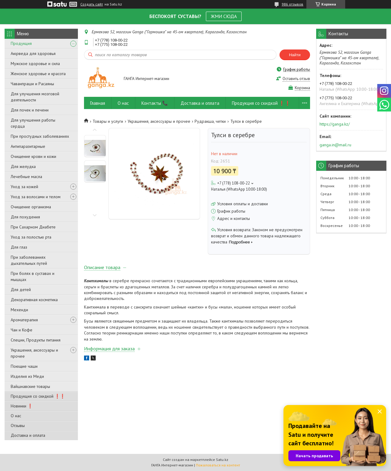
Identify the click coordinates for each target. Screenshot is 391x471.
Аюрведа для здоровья (33, 53)
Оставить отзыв (296, 78)
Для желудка (23, 166)
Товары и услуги (108, 121)
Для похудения (25, 217)
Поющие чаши (24, 366)
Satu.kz (222, 459)
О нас (16, 415)
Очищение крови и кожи (33, 156)
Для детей (21, 289)
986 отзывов (292, 4)
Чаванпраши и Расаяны (32, 83)
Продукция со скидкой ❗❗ (38, 396)
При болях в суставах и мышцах (32, 276)
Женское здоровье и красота (38, 73)
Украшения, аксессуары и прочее (34, 353)
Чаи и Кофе (21, 330)
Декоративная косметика (34, 299)
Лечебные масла (26, 176)
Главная (97, 103)
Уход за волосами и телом (35, 196)
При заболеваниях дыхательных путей (29, 260)
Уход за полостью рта (31, 237)
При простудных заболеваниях (40, 136)
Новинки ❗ (22, 406)
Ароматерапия (24, 320)
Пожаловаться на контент (218, 465)
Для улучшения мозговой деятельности (35, 97)
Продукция (21, 43)
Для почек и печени (30, 110)
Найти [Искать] (295, 55)
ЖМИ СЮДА (224, 16)
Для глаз (19, 247)
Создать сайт (91, 4)
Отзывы (18, 425)
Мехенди (19, 309)
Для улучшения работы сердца (33, 123)
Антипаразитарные (28, 146)
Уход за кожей (24, 186)
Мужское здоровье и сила (35, 63)
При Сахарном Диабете (33, 227)
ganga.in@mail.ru (335, 145)
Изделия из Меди (27, 376)
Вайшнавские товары (30, 386)
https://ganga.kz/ (335, 124)
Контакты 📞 (154, 103)
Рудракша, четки (210, 121)
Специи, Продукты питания (35, 340)
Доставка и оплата (28, 435)
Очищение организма (31, 207)
